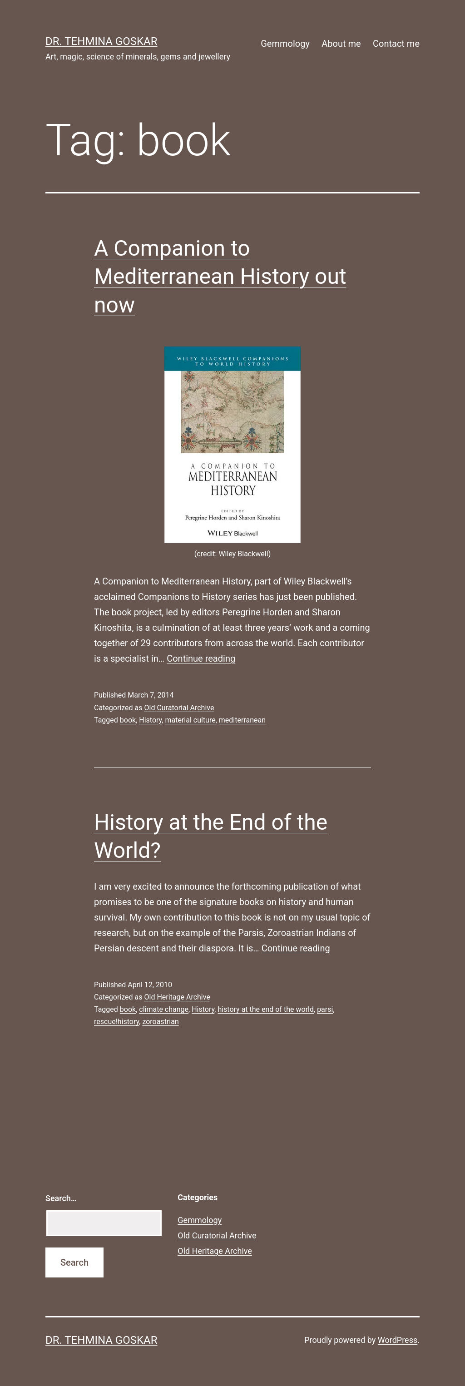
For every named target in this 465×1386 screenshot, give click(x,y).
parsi (325, 1009)
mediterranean (242, 720)
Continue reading (201, 658)
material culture (190, 720)
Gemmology (285, 43)
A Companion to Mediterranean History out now (220, 276)
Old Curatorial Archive (179, 707)
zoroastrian (160, 1021)
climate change (163, 1009)
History (150, 720)
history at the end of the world (266, 1009)
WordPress (397, 1340)
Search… (61, 1198)
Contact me (396, 43)
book (128, 720)
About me (341, 43)
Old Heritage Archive (177, 997)
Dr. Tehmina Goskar (101, 41)
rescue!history (116, 1021)
